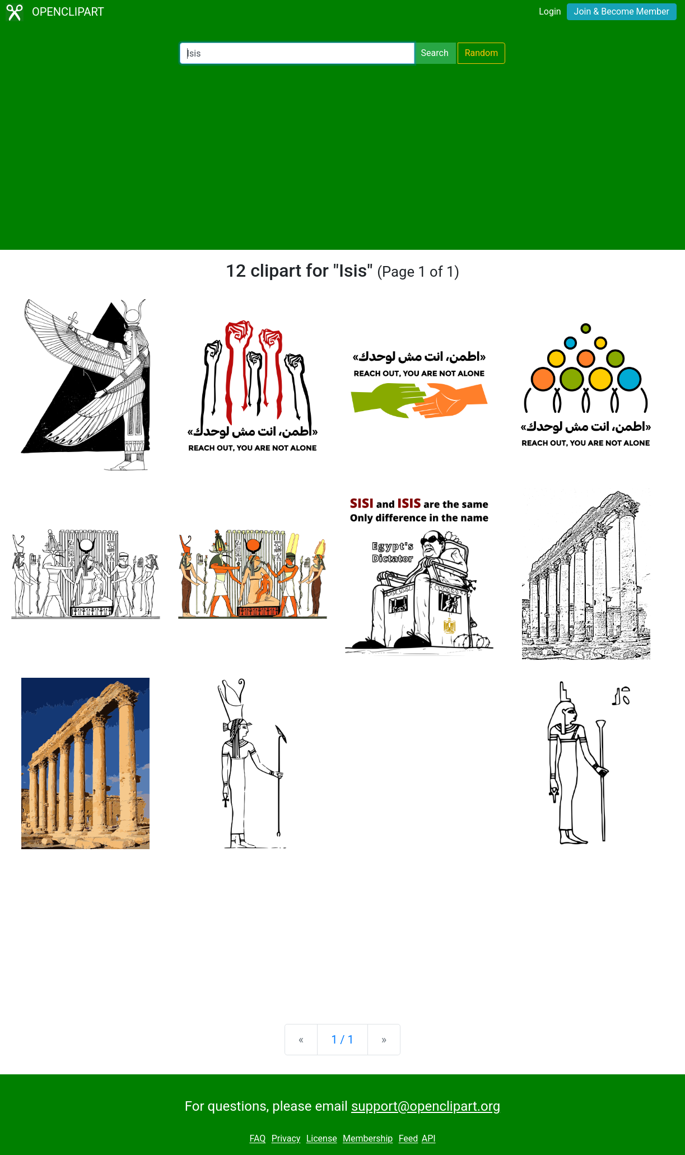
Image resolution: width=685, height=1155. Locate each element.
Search (435, 53)
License (321, 1139)
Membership (368, 1139)
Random (481, 53)
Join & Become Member (621, 11)
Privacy (286, 1139)
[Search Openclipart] (297, 53)
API (429, 1139)
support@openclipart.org (425, 1106)
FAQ (257, 1139)
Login (550, 11)
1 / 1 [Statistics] (342, 1039)
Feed (408, 1139)
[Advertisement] (342, 156)
